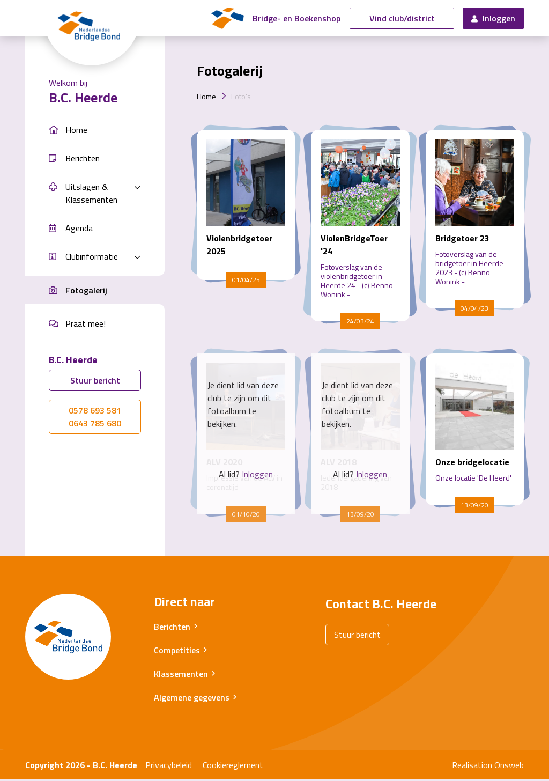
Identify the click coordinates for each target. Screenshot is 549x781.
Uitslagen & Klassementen (91, 195)
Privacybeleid (168, 766)
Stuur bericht (95, 381)
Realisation (472, 766)
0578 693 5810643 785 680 (95, 418)
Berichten (172, 628)
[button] (95, 131)
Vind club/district (402, 19)
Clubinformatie (91, 258)
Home (206, 98)
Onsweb (509, 766)
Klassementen (181, 675)
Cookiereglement (233, 766)
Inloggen (493, 19)
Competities (177, 651)
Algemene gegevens (191, 698)
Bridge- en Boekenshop (302, 19)
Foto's (241, 98)
